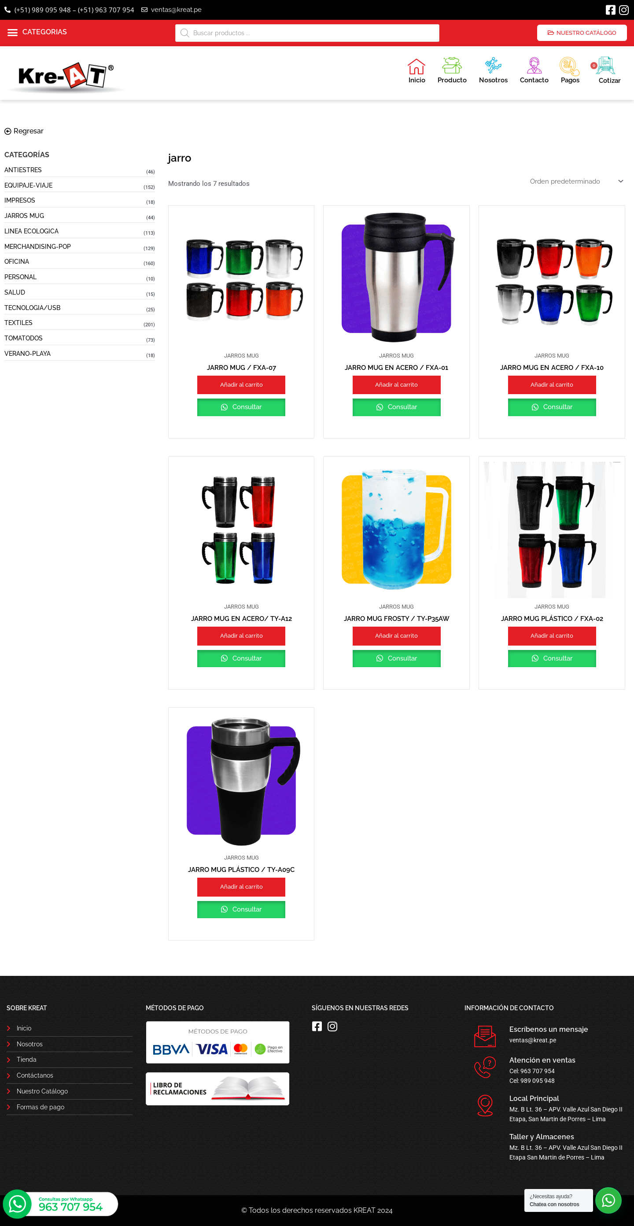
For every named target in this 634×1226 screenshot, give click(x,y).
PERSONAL (20, 277)
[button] (37, 32)
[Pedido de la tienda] (576, 181)
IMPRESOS (19, 200)
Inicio (416, 71)
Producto (452, 69)
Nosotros (493, 69)
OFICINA (16, 261)
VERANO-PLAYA (27, 353)
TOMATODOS (23, 338)
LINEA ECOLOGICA (31, 231)
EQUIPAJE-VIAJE (28, 185)
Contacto (534, 69)
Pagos (569, 69)
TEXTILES (18, 322)
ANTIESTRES (23, 170)
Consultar (246, 407)
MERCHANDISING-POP (37, 246)
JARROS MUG (24, 215)
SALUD (14, 292)
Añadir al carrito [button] (241, 384)
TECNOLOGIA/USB (32, 307)
